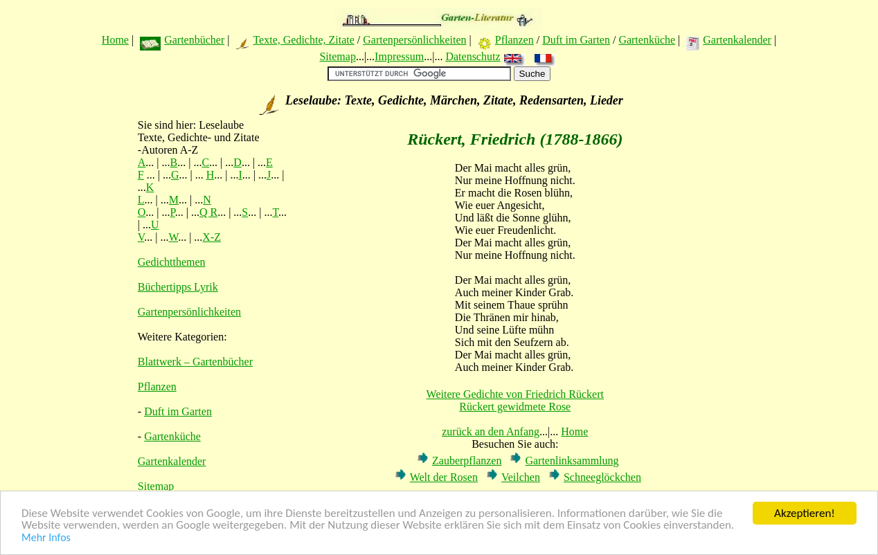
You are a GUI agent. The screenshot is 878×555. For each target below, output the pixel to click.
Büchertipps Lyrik (178, 287)
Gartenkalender (737, 40)
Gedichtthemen (172, 262)
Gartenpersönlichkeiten (414, 40)
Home (115, 40)
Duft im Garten (576, 40)
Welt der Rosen (444, 477)
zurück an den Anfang (490, 431)
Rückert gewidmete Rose (515, 406)
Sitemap (337, 56)
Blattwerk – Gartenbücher (195, 361)
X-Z (211, 237)
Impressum (399, 56)
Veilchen (520, 477)
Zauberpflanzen (466, 460)
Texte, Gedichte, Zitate (303, 40)
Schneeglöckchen (602, 477)
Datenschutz (472, 56)
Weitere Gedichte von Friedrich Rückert (515, 394)
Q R (208, 212)
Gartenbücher (194, 40)
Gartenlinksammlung (571, 460)
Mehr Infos (46, 538)
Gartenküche (646, 40)
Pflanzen (514, 40)
